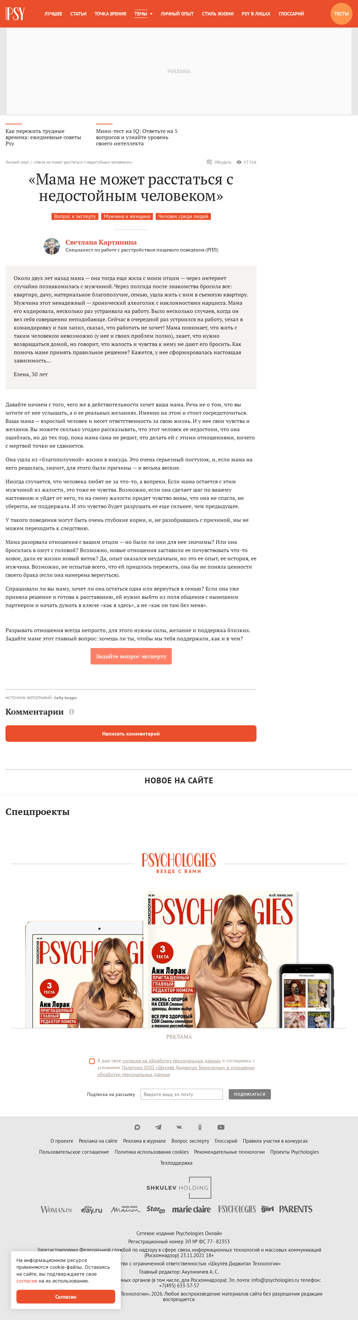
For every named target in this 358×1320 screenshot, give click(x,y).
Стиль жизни (218, 14)
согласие (26, 1281)
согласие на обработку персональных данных (171, 1062)
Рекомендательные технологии (229, 1153)
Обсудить (218, 163)
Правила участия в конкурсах (275, 1142)
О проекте (61, 1142)
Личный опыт (177, 14)
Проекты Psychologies (294, 1153)
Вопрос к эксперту (75, 217)
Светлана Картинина (101, 243)
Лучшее (53, 14)
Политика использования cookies (152, 1153)
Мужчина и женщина (127, 217)
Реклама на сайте (98, 1142)
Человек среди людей (183, 217)
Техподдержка (176, 1164)
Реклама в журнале (144, 1142)
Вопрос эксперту (190, 1142)
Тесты (341, 14)
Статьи (78, 14)
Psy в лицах (256, 14)
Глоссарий (291, 14)
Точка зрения (110, 14)
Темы (140, 14)
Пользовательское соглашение (74, 1153)
